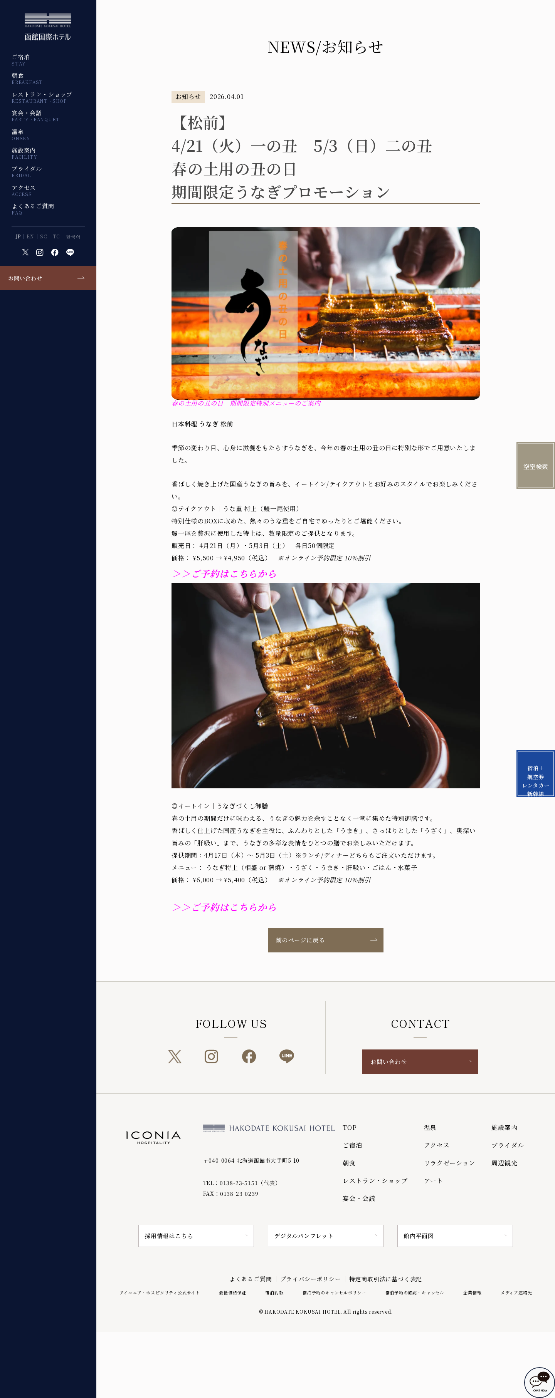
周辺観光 (504, 1162)
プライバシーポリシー (310, 1279)
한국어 (73, 236)
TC (56, 236)
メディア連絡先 (516, 1292)
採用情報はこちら (169, 1236)
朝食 (27, 78)
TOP (350, 1127)
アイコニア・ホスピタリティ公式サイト (159, 1292)
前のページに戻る (300, 940)
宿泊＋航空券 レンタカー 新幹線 (536, 780)
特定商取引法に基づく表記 (385, 1279)
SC (43, 236)
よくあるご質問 (33, 209)
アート (433, 1180)
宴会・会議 (35, 115)
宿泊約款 (274, 1292)
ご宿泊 (21, 60)
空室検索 (535, 466)
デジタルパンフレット (304, 1236)
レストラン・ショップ (42, 97)
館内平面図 (419, 1236)
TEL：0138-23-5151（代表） (242, 1183)
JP (18, 236)
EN (30, 236)
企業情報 (472, 1292)
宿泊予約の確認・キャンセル (414, 1292)
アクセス (24, 190)
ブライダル (27, 171)
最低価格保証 (232, 1292)
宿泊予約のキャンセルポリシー (334, 1292)
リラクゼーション (449, 1162)
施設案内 (24, 153)
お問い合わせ (25, 278)
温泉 (21, 134)
